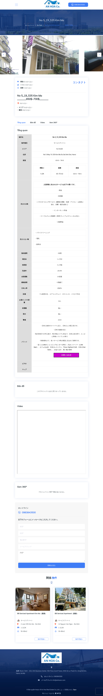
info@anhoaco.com (53, 680)
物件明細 (41, 639)
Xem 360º (53, 122)
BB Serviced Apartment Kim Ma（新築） (32, 614)
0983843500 (79, 5)
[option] (51, 57)
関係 (51, 578)
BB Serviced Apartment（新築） (66, 614)
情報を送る (51, 565)
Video (42, 122)
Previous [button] (4, 55)
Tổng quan (21, 122)
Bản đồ (33, 122)
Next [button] (99, 55)
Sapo (74, 689)
